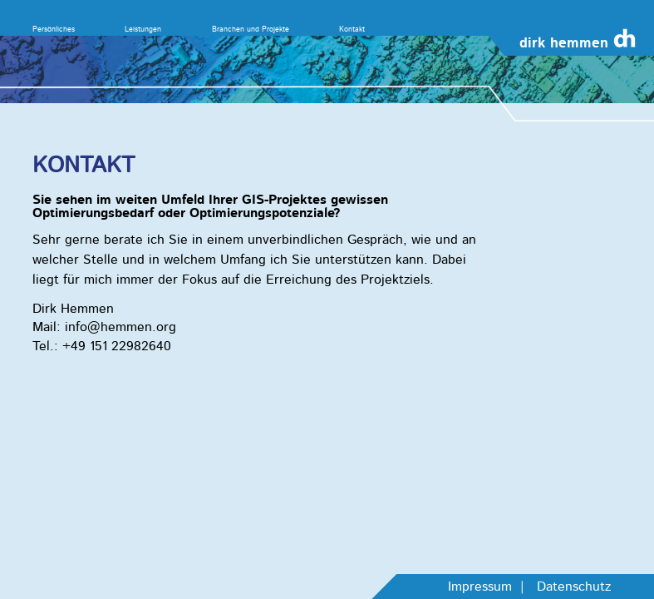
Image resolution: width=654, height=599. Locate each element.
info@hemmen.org (120, 327)
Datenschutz (574, 586)
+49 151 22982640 (116, 346)
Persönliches (53, 29)
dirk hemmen (563, 43)
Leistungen (143, 29)
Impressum (480, 586)
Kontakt (352, 29)
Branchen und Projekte (250, 29)
